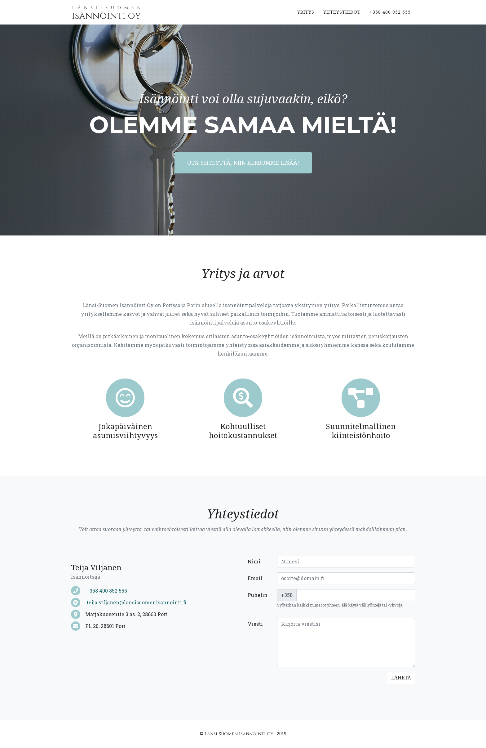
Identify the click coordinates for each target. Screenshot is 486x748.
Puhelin (257, 595)
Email (255, 578)
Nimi (254, 561)
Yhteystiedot (341, 16)
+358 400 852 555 (390, 16)
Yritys (305, 16)
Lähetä (401, 678)
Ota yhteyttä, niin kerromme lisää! (243, 162)
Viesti (255, 623)
